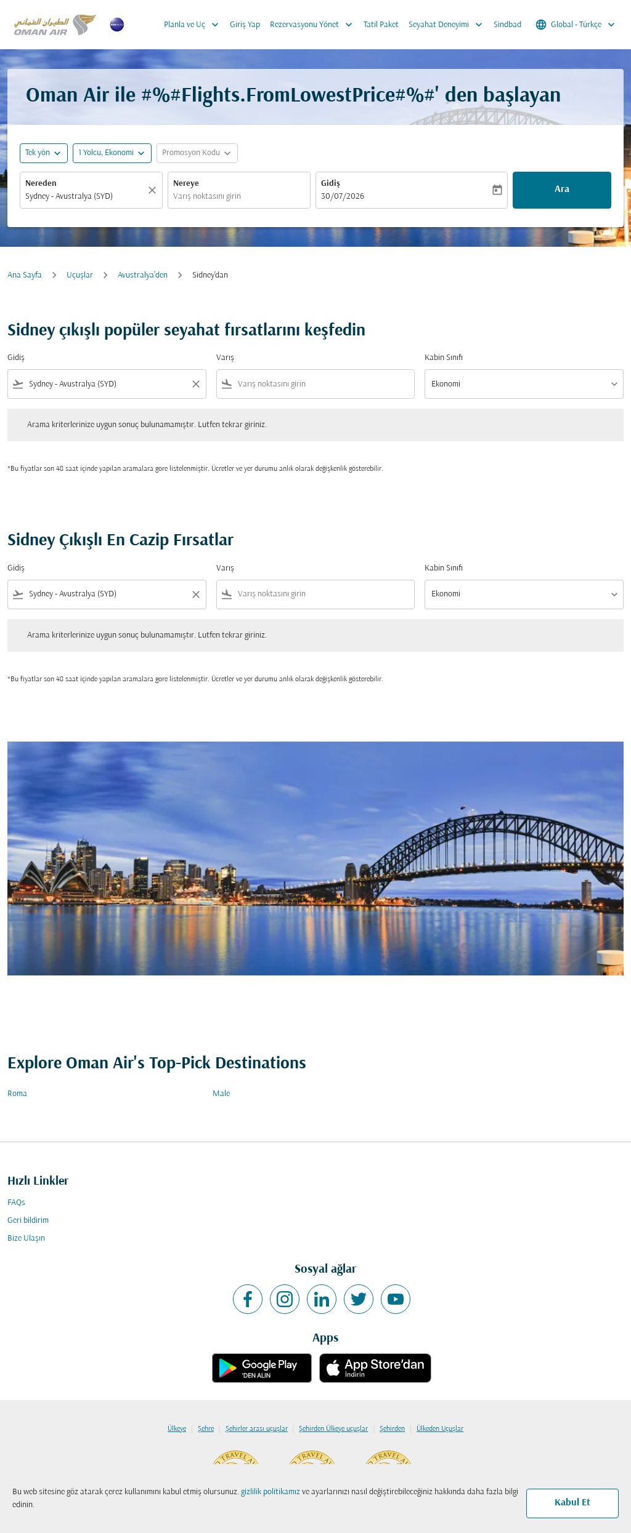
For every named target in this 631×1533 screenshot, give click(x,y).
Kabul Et (572, 1503)
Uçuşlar (80, 275)
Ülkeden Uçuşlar (440, 1429)
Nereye (186, 183)
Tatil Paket (381, 25)
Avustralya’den (143, 275)
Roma (17, 1094)
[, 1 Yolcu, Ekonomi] (106, 152)
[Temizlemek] (154, 190)
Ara (562, 189)
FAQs (16, 1202)
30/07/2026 (342, 196)
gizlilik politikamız (270, 1492)
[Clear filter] (195, 384)
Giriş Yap (245, 25)
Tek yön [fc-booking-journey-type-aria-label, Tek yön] (37, 153)
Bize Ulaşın (26, 1238)
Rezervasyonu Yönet (314, 24)
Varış (225, 357)
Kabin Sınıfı (444, 357)
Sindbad (507, 25)
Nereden (41, 183)
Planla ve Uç (194, 24)
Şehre (206, 1429)
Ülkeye (177, 1429)
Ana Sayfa (24, 275)
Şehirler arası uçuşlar (257, 1429)
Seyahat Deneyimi (449, 24)
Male (221, 1094)
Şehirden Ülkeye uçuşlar (333, 1429)
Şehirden (392, 1429)
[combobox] (85, 196)
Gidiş (330, 183)
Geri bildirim (28, 1220)
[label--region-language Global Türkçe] (576, 24)
